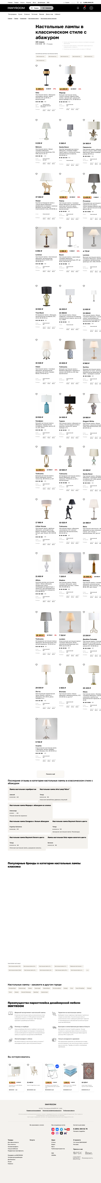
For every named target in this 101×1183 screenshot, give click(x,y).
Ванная (41, 14)
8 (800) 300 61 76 (88, 2)
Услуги (22, 2)
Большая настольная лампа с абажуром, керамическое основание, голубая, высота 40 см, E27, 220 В (45, 425)
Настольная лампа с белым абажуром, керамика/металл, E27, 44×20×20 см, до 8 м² (70, 695)
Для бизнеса (11, 1159)
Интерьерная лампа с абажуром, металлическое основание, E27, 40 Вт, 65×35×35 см (46, 316)
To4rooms (63, 367)
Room (61, 255)
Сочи (71, 988)
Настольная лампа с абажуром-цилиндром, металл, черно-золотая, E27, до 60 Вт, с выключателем (45, 97)
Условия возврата (13, 1146)
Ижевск (16, 992)
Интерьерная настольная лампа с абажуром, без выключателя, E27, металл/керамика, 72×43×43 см (46, 642)
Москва (89, 988)
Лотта (38, 692)
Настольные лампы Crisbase (61, 966)
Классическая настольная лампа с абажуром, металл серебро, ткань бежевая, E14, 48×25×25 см (46, 749)
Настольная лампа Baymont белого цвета (70, 821)
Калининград (22, 988)
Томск (10, 992)
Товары (16, 2)
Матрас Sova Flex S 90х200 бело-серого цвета (69, 1086)
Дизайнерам (41, 2)
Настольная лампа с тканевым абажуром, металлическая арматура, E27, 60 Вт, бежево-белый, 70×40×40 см (45, 371)
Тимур (42, 794)
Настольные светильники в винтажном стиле (65, 56)
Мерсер (62, 93)
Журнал (28, 2)
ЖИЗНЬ (53, 1155)
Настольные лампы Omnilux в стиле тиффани (62, 970)
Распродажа (12, 14)
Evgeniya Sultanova (16, 826)
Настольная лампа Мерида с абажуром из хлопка (30, 805)
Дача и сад (49, 14)
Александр (13, 810)
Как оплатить (12, 1144)
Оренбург (36, 992)
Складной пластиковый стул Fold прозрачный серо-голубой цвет (52, 1086)
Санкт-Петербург (80, 988)
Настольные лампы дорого (41, 56)
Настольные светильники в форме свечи (89, 56)
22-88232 (63, 313)
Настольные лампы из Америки (77, 970)
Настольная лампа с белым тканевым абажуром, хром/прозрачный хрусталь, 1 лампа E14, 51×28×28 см (69, 585)
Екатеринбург (12, 988)
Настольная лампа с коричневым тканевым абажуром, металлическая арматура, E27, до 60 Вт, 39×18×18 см (69, 259)
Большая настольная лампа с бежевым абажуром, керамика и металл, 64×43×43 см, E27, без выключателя (69, 371)
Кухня (20, 14)
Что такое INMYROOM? (80, 1142)
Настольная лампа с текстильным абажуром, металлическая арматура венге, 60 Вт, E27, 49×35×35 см (46, 259)
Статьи (53, 1142)
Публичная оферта (68, 1110)
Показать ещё (50, 774)
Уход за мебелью (13, 1148)
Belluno (39, 147)
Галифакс (39, 421)
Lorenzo (39, 255)
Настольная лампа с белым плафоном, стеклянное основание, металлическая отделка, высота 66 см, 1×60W (70, 317)
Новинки (10, 1163)
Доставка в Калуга (13, 1142)
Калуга (73, 2)
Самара (65, 988)
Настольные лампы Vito (14, 966)
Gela (37, 93)
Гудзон (62, 421)
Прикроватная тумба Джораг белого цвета (15, 1086)
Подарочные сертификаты (16, 1150)
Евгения (50, 843)
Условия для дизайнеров (15, 1157)
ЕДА (52, 1153)
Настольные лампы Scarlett (31, 970)
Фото (34, 2)
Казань (30, 988)
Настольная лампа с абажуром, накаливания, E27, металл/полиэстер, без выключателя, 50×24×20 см (69, 531)
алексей (12, 794)
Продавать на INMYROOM (15, 1155)
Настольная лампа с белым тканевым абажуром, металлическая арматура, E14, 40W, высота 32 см (45, 151)
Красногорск (44, 992)
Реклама (75, 1144)
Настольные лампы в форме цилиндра (77, 56)
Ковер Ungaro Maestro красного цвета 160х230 (87, 1086)
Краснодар (37, 988)
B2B (48, 2)
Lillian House (41, 526)
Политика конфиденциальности (52, 1110)
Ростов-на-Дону (57, 988)
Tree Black (40, 313)
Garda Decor (64, 147)
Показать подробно (79, 1131)
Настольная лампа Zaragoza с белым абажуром (29, 821)
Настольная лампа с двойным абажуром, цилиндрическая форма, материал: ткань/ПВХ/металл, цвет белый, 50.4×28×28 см (46, 531)
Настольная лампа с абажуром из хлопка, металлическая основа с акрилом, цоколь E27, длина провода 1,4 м (69, 425)
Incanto (39, 746)
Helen (38, 367)
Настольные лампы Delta (15, 970)
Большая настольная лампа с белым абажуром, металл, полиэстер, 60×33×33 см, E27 (45, 477)
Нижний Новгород (26, 992)
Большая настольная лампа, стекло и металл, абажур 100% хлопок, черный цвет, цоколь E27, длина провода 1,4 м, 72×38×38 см (70, 97)
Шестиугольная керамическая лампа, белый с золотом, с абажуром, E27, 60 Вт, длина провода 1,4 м (45, 696)
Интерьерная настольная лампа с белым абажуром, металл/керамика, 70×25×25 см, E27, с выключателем (70, 478)
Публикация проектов (58, 1148)
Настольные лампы (41, 60)
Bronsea (62, 692)
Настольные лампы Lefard (46, 970)
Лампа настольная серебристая (23, 789)
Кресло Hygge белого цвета (33, 1085)
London (62, 639)
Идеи (53, 1140)
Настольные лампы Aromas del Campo (30, 966)
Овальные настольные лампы (77, 966)
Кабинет (57, 14)
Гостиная (34, 14)
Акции (10, 1161)
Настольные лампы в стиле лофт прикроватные (53, 56)
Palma (61, 201)
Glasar (38, 201)
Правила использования (34, 1110)
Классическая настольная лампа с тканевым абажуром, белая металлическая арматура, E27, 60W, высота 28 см (70, 643)
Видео (53, 1144)
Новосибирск (46, 988)
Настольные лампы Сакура (45, 966)
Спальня (27, 14)
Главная (10, 2)
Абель (38, 580)
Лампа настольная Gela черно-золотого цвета (67, 837)
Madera (62, 580)
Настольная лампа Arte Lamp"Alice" (55, 789)
